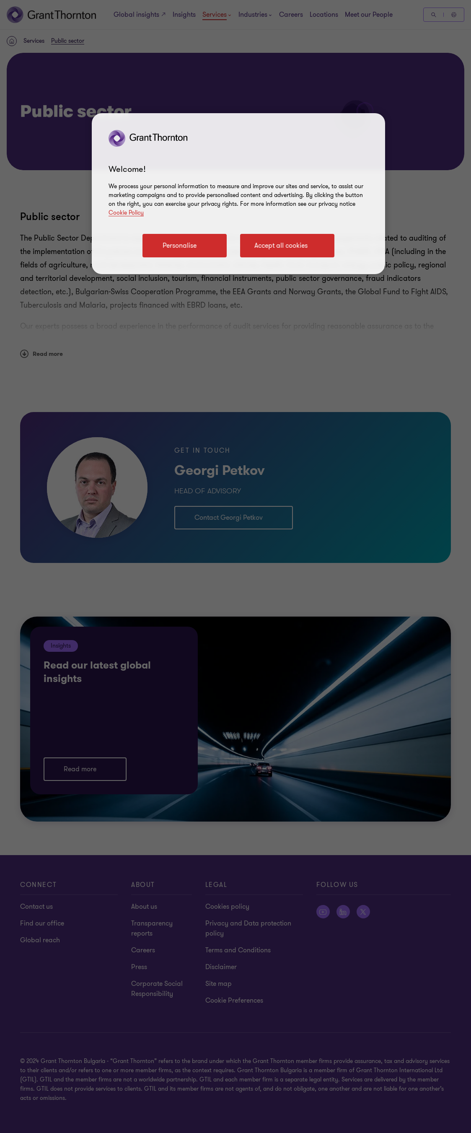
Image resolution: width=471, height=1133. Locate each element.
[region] (238, 193)
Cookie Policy (126, 213)
